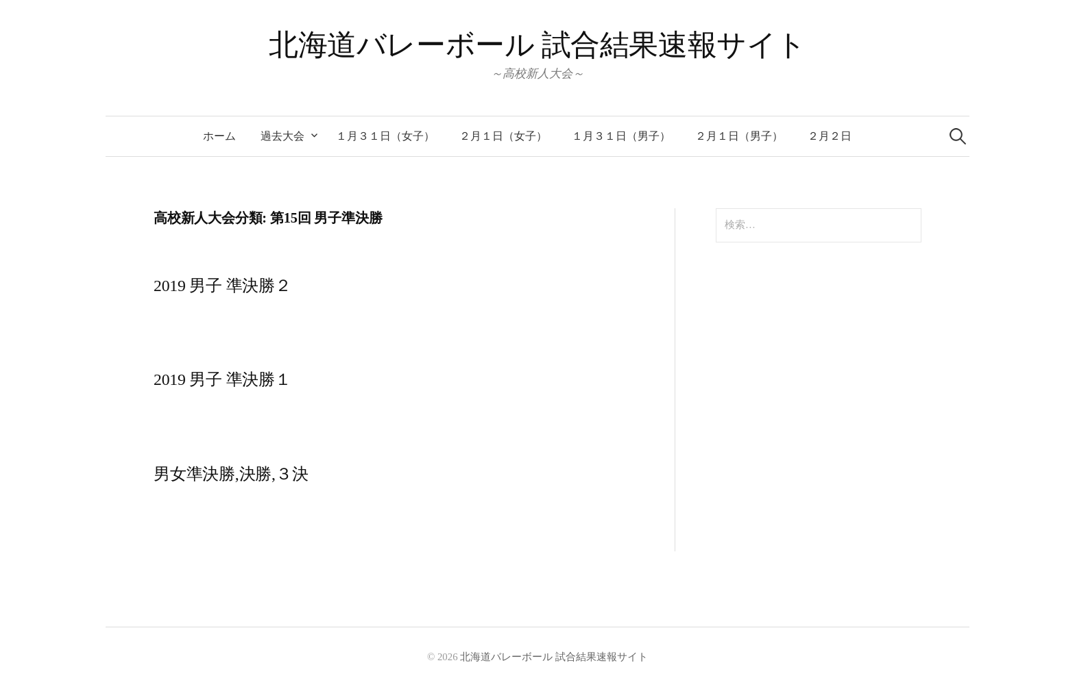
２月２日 (829, 136)
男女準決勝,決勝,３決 (231, 474)
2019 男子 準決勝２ (222, 286)
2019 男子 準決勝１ (222, 379)
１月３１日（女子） (385, 136)
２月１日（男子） (739, 136)
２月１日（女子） (503, 136)
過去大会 (282, 136)
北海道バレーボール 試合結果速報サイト (537, 45)
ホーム (219, 136)
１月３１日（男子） (621, 136)
